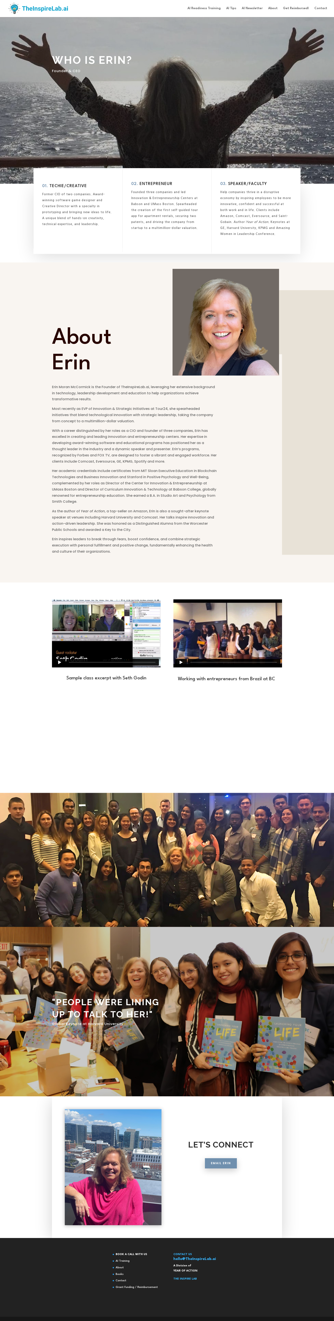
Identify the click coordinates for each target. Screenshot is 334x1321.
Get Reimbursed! (296, 8)
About (273, 8)
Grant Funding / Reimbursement (137, 1287)
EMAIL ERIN (221, 1191)
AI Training (123, 1261)
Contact (320, 8)
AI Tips (231, 8)
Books (120, 1274)
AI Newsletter (252, 8)
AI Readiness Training (204, 8)
